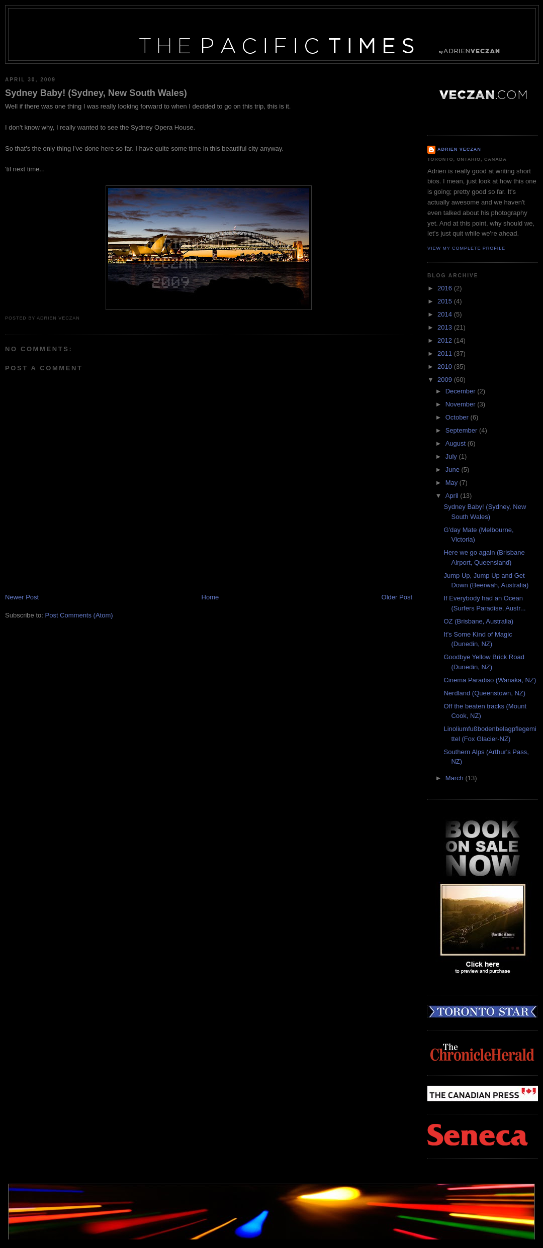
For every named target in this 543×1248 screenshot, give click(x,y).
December (461, 391)
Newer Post (22, 597)
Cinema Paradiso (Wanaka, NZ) (489, 680)
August (456, 443)
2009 (445, 379)
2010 (445, 366)
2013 (445, 327)
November (461, 404)
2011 (445, 353)
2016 (445, 288)
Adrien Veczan (459, 149)
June (453, 469)
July (452, 456)
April (453, 495)
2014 (445, 314)
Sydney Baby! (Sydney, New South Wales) (96, 93)
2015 (445, 301)
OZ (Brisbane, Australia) (478, 621)
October (458, 417)
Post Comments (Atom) (79, 615)
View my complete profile (466, 248)
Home (210, 597)
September (462, 430)
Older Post (397, 597)
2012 (445, 340)
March (455, 778)
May (452, 482)
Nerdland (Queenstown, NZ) (484, 693)
